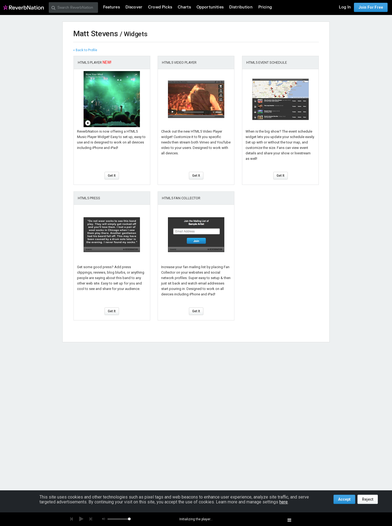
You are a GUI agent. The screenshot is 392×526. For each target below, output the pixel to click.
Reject (367, 499)
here (283, 501)
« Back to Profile (85, 50)
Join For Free (371, 7)
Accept (344, 499)
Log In (345, 7)
